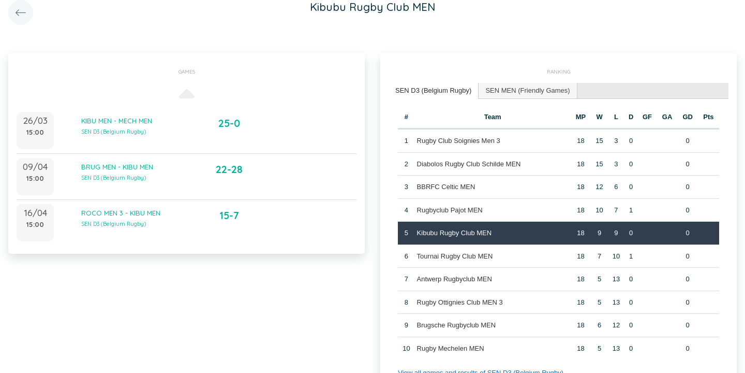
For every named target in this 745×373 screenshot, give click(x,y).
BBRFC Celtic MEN (446, 187)
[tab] (434, 91)
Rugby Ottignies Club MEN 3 (460, 302)
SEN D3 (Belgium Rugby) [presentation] (433, 90)
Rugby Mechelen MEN (450, 348)
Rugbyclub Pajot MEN (450, 210)
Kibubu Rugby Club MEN (454, 233)
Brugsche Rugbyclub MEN (456, 325)
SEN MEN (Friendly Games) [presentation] (527, 90)
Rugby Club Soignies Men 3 (458, 141)
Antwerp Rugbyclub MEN (454, 279)
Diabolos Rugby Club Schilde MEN (469, 164)
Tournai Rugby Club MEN (455, 256)
